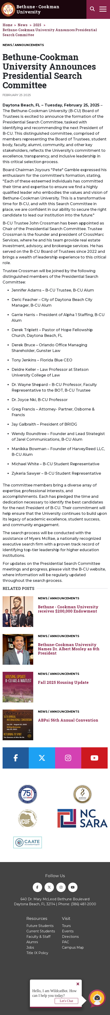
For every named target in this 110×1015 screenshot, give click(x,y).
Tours (66, 926)
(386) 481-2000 (83, 904)
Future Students (39, 926)
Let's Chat (66, 1001)
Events (67, 931)
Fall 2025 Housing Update (63, 682)
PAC (65, 942)
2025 (37, 25)
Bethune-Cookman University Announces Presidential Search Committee (50, 32)
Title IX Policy (37, 953)
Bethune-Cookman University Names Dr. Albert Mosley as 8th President (68, 649)
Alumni (32, 942)
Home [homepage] (7, 25)
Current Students (40, 931)
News (22, 25)
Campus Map (73, 947)
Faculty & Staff (38, 937)
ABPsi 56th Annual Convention (68, 720)
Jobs (30, 947)
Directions (70, 937)
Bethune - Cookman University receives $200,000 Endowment (68, 609)
